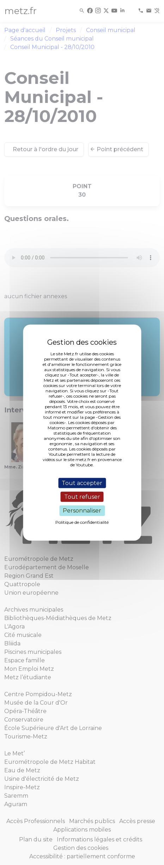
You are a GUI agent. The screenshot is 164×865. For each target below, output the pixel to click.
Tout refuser (82, 496)
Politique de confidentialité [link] (82, 521)
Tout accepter (82, 483)
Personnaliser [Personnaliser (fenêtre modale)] (82, 510)
